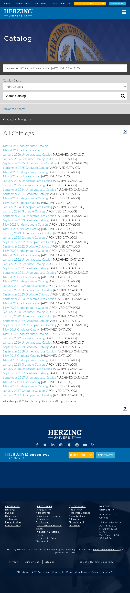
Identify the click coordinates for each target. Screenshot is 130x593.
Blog (43, 3)
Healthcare (10, 515)
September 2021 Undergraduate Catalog (29, 272)
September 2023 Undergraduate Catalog (29, 215)
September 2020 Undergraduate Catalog (29, 298)
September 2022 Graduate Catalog (26, 246)
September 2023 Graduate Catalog (26, 220)
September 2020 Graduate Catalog (26, 294)
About (7, 3)
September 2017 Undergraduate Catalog (29, 377)
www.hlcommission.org (107, 549)
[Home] (18, 13)
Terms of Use (31, 561)
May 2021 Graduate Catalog (21, 276)
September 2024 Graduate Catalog (26, 193)
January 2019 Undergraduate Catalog (27, 342)
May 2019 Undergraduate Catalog (25, 333)
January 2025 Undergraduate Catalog (27, 180)
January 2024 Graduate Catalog (24, 211)
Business (9, 512)
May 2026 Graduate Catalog (21, 150)
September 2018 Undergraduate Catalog (29, 351)
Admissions (74, 518)
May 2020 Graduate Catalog (21, 303)
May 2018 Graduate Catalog (21, 355)
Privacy (13, 561)
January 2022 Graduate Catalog (24, 263)
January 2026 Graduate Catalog (24, 158)
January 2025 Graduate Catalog (24, 185)
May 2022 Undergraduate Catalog (25, 250)
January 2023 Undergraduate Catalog (27, 233)
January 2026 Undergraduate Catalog (27, 154)
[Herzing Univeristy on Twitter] (44, 444)
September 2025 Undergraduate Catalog (29, 163)
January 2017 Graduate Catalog (24, 390)
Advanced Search (14, 108)
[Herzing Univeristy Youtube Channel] (85, 444)
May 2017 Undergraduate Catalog (25, 386)
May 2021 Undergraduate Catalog (25, 281)
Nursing (9, 509)
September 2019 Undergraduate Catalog (29, 325)
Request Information (90, 3)
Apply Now (117, 3)
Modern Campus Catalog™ (97, 572)
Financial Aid (75, 522)
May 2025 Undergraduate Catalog (25, 172)
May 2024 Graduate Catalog (21, 202)
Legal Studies (12, 522)
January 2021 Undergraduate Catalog (27, 290)
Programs (11, 506)
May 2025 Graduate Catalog (21, 176)
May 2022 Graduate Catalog (21, 255)
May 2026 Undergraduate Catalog (25, 145)
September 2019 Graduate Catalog (26, 320)
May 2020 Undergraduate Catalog (25, 307)
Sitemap (50, 561)
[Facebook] (36, 444)
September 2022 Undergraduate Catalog (29, 241)
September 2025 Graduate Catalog (26, 167)
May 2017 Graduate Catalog (21, 381)
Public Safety (12, 525)
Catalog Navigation (19, 119)
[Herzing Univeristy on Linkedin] (52, 444)
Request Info (81, 454)
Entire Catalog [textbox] (14, 86)
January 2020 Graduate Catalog (24, 312)
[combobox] (65, 68)
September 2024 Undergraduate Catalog (29, 189)
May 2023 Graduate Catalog (21, 228)
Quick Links (76, 506)
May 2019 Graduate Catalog (21, 329)
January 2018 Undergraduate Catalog (27, 368)
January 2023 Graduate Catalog (24, 237)
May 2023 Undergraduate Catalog (25, 224)
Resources (43, 506)
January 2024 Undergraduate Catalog (27, 207)
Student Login (22, 3)
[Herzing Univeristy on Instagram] (61, 444)
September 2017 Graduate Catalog (26, 373)
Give (35, 3)
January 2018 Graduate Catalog (24, 364)
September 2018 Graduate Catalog (26, 346)
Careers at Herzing (47, 515)
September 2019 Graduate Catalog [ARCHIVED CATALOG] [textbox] (43, 68)
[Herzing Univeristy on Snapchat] (69, 444)
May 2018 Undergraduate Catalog (25, 359)
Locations (73, 525)
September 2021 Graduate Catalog (26, 268)
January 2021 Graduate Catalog (24, 285)
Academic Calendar (79, 512)
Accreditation (76, 515)
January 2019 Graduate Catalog (24, 338)
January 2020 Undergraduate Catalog (27, 316)
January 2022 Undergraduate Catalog (27, 259)
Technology (11, 518)
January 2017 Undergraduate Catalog (27, 395)
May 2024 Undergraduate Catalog (25, 198)
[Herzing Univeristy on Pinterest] (77, 444)
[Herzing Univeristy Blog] (94, 444)
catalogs (26, 572)
